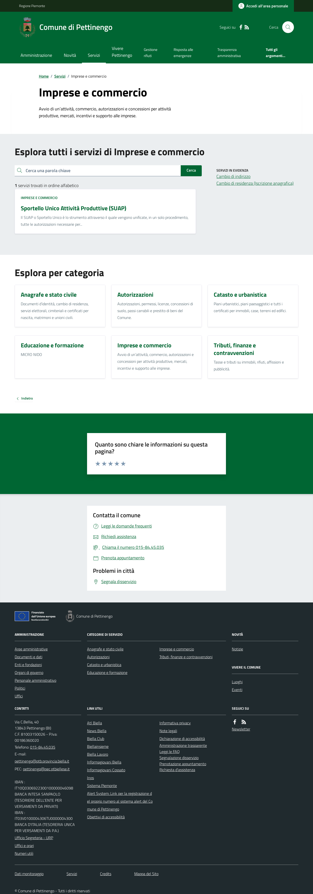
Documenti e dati (28, 657)
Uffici (19, 696)
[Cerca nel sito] (286, 27)
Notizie (237, 649)
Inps (90, 778)
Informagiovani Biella (104, 762)
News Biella (96, 731)
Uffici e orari (24, 845)
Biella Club (95, 738)
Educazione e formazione (107, 672)
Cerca (191, 170)
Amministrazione (36, 55)
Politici (20, 688)
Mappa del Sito (146, 874)
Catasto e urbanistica (104, 665)
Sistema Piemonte (102, 785)
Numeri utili (24, 853)
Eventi (237, 690)
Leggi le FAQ (169, 751)
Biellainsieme (98, 746)
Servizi (94, 55)
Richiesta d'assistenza (177, 770)
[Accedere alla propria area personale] (263, 6)
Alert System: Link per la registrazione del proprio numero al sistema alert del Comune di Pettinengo (120, 801)
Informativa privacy (175, 723)
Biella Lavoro (97, 754)
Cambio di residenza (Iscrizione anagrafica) (255, 183)
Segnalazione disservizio (179, 758)
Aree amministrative (31, 649)
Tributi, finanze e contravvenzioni (185, 657)
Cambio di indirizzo (233, 176)
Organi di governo (29, 672)
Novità (70, 55)
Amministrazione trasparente (183, 745)
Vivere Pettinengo (122, 52)
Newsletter (241, 729)
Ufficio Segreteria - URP (34, 838)
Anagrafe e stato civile (105, 649)
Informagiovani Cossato (106, 770)
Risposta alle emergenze (183, 52)
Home (44, 76)
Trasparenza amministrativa (229, 52)
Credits (105, 874)
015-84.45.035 (42, 747)
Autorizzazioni (98, 657)
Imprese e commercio (39, 197)
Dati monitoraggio (29, 874)
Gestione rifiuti (150, 52)
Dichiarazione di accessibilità (182, 738)
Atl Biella (94, 723)
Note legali (168, 731)
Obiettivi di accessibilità (106, 817)
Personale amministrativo (35, 680)
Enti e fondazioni (28, 665)
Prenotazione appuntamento (182, 764)
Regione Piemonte (32, 5)
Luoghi (237, 682)
